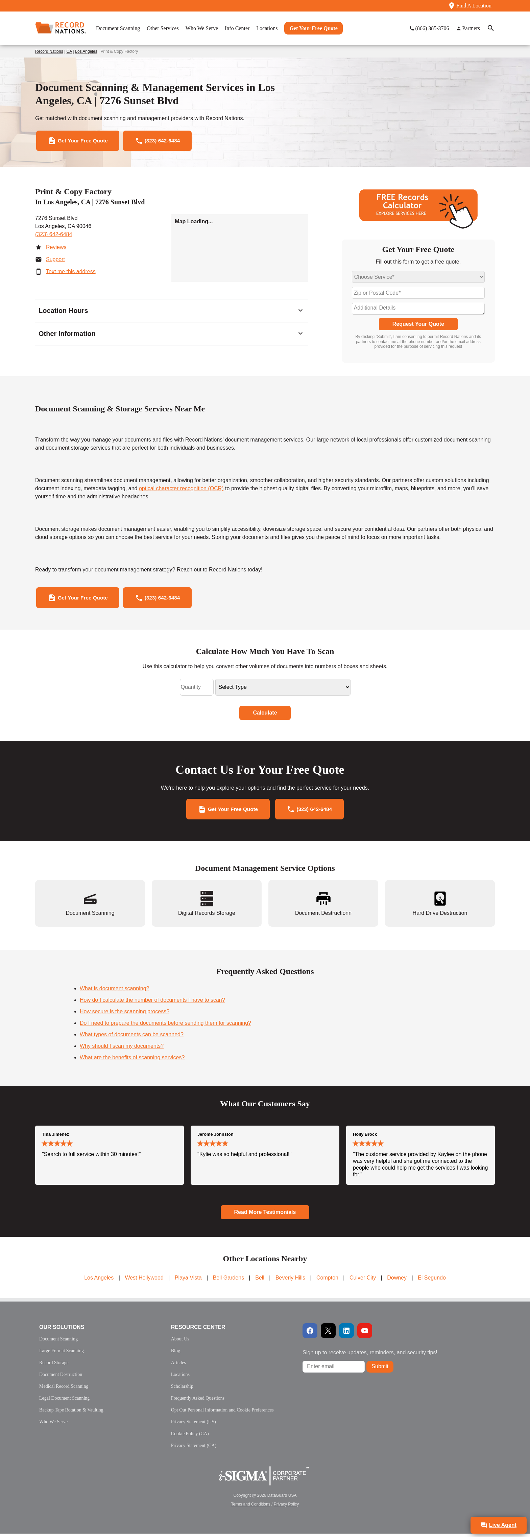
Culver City (363, 1281)
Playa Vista (188, 1281)
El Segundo (432, 1281)
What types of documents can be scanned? (132, 1038)
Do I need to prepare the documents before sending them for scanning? (165, 1027)
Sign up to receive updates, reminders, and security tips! (370, 1356)
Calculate (265, 715)
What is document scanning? (114, 992)
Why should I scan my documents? (122, 1050)
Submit (379, 1370)
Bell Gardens (228, 1281)
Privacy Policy (286, 1507)
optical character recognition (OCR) (181, 490)
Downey (397, 1281)
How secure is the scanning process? (124, 1015)
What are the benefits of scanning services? (132, 1061)
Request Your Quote (418, 325)
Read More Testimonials (265, 1215)
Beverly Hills (290, 1281)
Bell (259, 1281)
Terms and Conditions (250, 1507)
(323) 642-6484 (53, 235)
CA (69, 51)
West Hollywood (144, 1281)
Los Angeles (86, 51)
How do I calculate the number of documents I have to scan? (152, 1004)
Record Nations (49, 51)
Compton (327, 1281)
